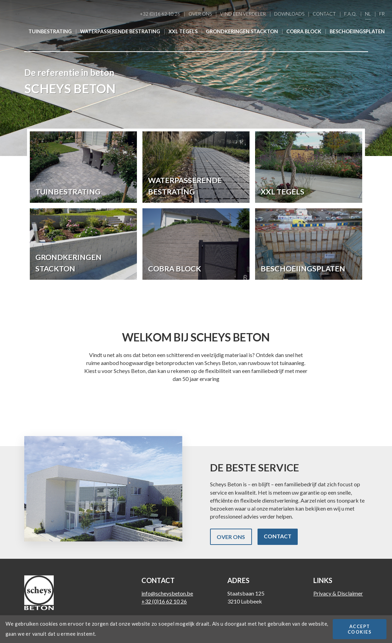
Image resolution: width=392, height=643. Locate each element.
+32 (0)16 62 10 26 (160, 14)
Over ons (200, 14)
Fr (382, 14)
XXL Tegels (183, 31)
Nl (368, 14)
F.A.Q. (350, 14)
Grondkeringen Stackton (242, 31)
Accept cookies (360, 629)
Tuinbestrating (50, 31)
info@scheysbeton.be (167, 593)
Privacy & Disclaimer (338, 593)
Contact (324, 14)
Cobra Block (303, 31)
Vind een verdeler (243, 14)
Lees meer (83, 167)
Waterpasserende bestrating (120, 31)
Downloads (289, 14)
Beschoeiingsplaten (357, 31)
